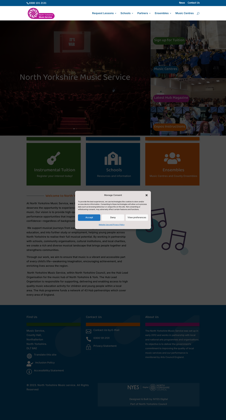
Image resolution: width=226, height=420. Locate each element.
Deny (113, 217)
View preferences (137, 217)
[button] (146, 195)
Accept (89, 217)
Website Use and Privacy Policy (112, 225)
